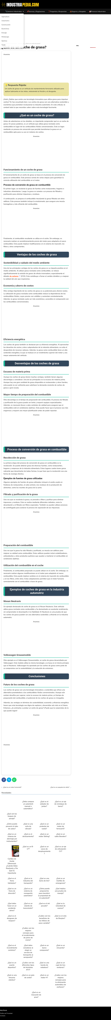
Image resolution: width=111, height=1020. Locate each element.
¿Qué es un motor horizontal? (12, 787)
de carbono (15, 276)
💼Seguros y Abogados (78, 11)
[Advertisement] (55, 28)
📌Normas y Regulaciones (36, 11)
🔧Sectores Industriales (13, 11)
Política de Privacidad (6, 1013)
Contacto (2, 1016)
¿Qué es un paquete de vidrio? (59, 787)
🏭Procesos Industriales (97, 11)
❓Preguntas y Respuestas (57, 11)
